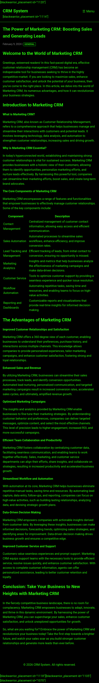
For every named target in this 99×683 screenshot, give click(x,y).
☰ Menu (88, 11)
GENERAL (30, 44)
